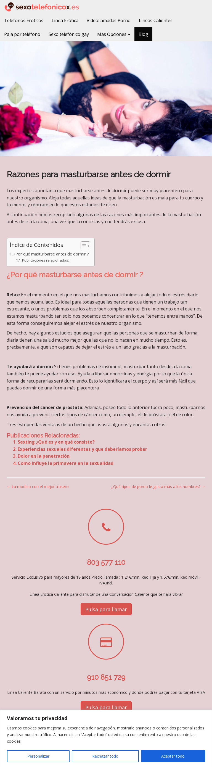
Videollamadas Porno (109, 20)
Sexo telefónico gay (69, 34)
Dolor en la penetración (44, 456)
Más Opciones (113, 34)
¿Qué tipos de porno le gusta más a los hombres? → (158, 486)
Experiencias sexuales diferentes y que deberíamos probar (82, 449)
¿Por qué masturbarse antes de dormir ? (51, 254)
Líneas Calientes (156, 20)
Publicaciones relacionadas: (45, 260)
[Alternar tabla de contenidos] (82, 246)
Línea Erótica (65, 20)
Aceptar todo (173, 756)
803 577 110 (106, 562)
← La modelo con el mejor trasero (38, 486)
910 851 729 (106, 677)
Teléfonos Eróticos (23, 20)
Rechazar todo (105, 756)
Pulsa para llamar (106, 609)
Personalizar (38, 756)
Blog (143, 34)
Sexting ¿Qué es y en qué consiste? (56, 442)
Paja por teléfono (22, 34)
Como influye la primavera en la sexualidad (65, 463)
